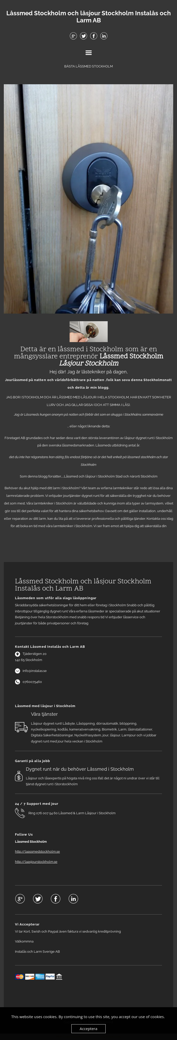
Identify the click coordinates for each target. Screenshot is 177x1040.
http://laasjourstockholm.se (36, 862)
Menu (88, 52)
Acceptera (89, 1028)
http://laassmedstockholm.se (37, 851)
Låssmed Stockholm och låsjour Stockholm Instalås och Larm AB (88, 17)
